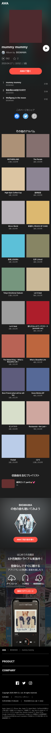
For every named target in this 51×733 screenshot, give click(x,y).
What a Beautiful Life (38, 360)
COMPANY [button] (8, 670)
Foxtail (13, 460)
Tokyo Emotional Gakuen (13, 293)
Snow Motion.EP (37, 393)
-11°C (38, 460)
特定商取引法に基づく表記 (33, 701)
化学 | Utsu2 (37, 259)
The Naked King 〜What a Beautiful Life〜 (13, 361)
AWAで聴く (25, 71)
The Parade (37, 159)
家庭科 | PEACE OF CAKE (38, 226)
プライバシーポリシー (21, 697)
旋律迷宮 (38, 193)
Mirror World (13, 226)
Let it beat (38, 293)
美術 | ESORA (13, 259)
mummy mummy (28, 650)
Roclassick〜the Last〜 (38, 427)
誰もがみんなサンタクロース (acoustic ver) (38, 327)
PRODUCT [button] (8, 661)
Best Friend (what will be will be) (13, 394)
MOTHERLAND (13, 159)
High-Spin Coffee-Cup (13, 193)
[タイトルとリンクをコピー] (34, 116)
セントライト (13, 427)
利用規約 (5, 697)
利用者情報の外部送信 (10, 701)
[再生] (46, 48)
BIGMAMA (21, 52)
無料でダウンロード (25, 591)
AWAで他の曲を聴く (25, 540)
